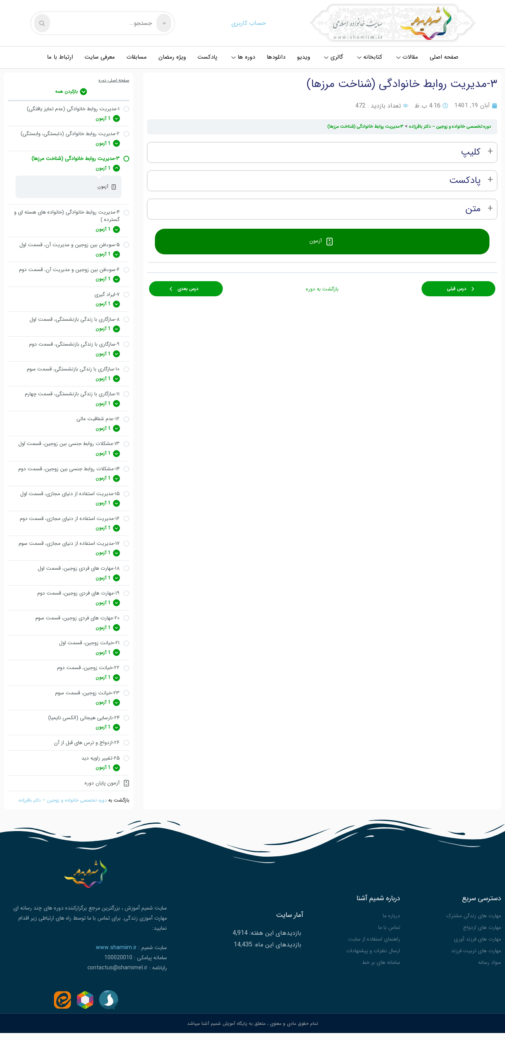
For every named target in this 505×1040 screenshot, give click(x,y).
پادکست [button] (465, 181)
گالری (333, 57)
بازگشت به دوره (322, 285)
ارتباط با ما (60, 57)
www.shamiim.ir (116, 958)
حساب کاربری (248, 23)
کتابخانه (369, 57)
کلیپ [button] (471, 152)
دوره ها (243, 57)
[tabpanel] (322, 181)
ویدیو (303, 57)
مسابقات (137, 57)
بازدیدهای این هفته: (274, 942)
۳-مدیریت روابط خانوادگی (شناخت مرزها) (358, 126)
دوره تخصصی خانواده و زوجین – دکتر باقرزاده (60, 811)
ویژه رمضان (172, 57)
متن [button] (473, 209)
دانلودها (276, 57)
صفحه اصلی (444, 57)
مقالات (407, 57)
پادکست (207, 57)
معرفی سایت (100, 57)
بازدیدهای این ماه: (276, 953)
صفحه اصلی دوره (112, 80)
